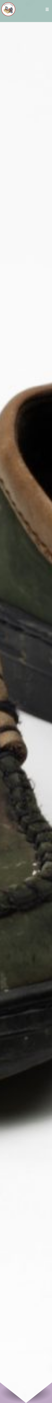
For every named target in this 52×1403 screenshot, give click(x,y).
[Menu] (47, 10)
